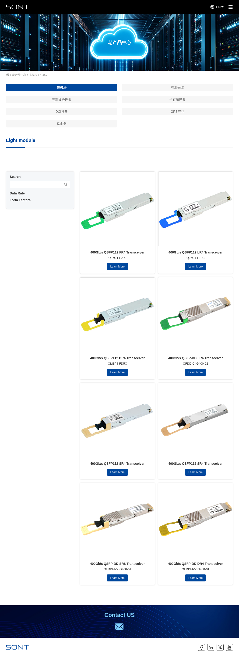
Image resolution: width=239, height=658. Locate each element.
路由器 (62, 124)
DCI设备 (62, 111)
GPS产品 (177, 111)
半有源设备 (177, 100)
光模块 (33, 75)
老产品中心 (19, 75)
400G (43, 75)
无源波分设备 (61, 100)
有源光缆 (177, 87)
